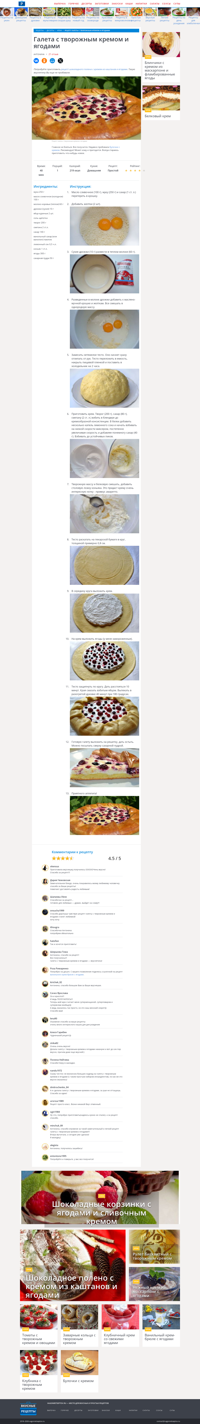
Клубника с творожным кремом (32, 1384)
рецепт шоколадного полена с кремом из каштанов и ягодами (94, 69)
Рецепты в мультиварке (50, 19)
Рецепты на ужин (6, 19)
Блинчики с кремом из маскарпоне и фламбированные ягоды (160, 70)
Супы (176, 3)
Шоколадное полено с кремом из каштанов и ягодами (72, 1286)
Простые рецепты (136, 19)
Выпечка (60, 3)
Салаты (154, 3)
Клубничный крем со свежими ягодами (119, 1339)
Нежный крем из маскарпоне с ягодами (149, 1291)
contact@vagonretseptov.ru (168, 1421)
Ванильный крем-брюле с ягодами (160, 1337)
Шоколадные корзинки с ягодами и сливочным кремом (101, 1212)
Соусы (166, 3)
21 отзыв (53, 54)
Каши (129, 3)
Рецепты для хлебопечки (193, 20)
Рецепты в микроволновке (123, 19)
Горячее (73, 3)
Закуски (117, 3)
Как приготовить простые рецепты (21, 3)
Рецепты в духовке (35, 19)
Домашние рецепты (21, 19)
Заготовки (102, 3)
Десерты (87, 3)
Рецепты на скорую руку (64, 19)
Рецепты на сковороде (93, 19)
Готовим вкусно (28, 1408)
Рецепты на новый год (78, 19)
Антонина (39, 54)
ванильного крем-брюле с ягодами (67, 974)
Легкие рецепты (164, 19)
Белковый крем (158, 116)
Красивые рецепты (107, 19)
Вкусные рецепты (150, 19)
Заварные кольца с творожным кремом (79, 1339)
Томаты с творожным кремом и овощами (38, 1339)
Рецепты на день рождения (179, 20)
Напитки (141, 3)
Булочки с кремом (78, 1381)
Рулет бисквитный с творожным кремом (152, 1256)
